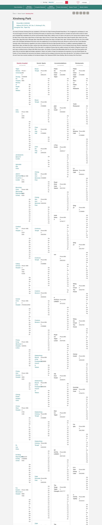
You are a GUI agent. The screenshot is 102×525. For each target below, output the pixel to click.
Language (84, 2)
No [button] (65, 492)
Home (14, 13)
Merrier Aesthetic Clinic (22, 275)
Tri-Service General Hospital (24, 426)
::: (41, 2)
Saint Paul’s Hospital (22, 330)
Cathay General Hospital (23, 125)
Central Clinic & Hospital (23, 133)
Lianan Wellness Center (23, 258)
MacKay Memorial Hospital (23, 267)
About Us (51, 2)
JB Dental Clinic (20, 226)
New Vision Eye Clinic (22, 307)
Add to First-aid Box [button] (87, 13)
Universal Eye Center (22, 442)
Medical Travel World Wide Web (17, 2)
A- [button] (73, 13)
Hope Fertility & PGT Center (24, 209)
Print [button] (80, 13)
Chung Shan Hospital (22, 165)
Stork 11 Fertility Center (22, 345)
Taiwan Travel (21, 13)
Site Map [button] (51, 498)
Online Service (74, 2)
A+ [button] (77, 13)
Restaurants (79, 63)
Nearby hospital (22, 63)
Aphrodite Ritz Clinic (21, 95)
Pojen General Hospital (22, 324)
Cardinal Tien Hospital (22, 118)
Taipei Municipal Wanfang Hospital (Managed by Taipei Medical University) (24, 377)
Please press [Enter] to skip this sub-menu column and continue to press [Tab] (70, 13)
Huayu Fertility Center (22, 218)
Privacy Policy (74, 504)
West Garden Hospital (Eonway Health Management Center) (22, 459)
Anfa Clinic (19, 80)
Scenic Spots (41, 63)
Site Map (45, 2)
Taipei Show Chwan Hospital (24, 385)
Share (84, 13)
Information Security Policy (75, 507)
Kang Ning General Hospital (24, 235)
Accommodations (60, 63)
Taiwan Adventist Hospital (23, 400)
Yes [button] (59, 492)
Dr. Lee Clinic (19, 173)
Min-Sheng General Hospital (24, 283)
